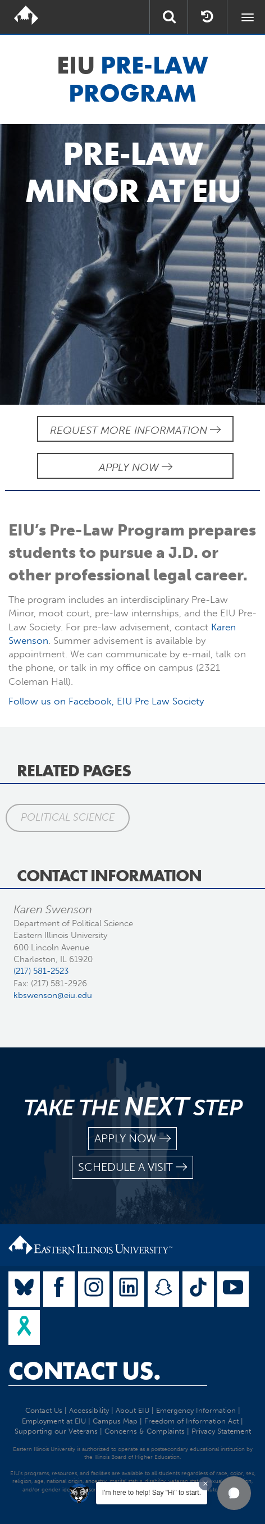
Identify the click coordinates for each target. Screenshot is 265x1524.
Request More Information (135, 430)
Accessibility (89, 1410)
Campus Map (115, 1421)
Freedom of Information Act (191, 1421)
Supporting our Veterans (56, 1431)
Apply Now (135, 467)
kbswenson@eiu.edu (52, 995)
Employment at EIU (54, 1421)
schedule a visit (132, 1167)
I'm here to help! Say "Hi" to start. (151, 1492)
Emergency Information (196, 1410)
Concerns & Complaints (144, 1431)
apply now (132, 1139)
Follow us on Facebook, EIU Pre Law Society (106, 701)
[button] (234, 1493)
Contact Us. (84, 1370)
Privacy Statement (221, 1431)
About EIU (132, 1410)
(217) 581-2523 (40, 971)
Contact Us (43, 1410)
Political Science (68, 817)
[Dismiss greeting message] (205, 1483)
